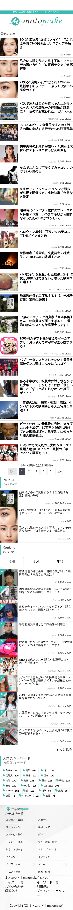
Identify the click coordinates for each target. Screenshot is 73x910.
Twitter (13, 770)
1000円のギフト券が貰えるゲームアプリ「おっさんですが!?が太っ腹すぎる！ (46, 342)
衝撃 (32, 770)
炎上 (49, 770)
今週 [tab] (12, 561)
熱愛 (11, 796)
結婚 (12, 780)
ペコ (53, 582)
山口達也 (52, 786)
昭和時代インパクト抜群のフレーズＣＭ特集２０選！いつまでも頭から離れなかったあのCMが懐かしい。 (46, 214)
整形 (12, 786)
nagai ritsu (51, 688)
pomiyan (52, 140)
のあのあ (52, 162)
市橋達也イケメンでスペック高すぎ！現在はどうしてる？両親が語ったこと (45, 608)
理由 (47, 780)
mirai (51, 290)
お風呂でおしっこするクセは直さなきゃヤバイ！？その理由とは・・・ (45, 714)
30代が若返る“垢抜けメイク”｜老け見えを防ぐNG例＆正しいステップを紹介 (46, 43)
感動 (63, 791)
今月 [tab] (36, 561)
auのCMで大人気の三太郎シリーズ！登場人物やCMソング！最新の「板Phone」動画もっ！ (46, 449)
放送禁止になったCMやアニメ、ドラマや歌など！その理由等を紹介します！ (45, 643)
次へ (60, 471)
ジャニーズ (31, 796)
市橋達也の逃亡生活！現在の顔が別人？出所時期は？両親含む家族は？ (45, 573)
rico (51, 332)
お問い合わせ (14, 886)
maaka (55, 460)
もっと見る (64, 749)
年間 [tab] (60, 561)
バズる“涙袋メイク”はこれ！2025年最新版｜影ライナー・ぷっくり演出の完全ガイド (46, 86)
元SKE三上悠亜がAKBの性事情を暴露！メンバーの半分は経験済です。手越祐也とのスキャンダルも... (45, 680)
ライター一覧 (14, 882)
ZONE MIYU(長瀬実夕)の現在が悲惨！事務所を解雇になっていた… (45, 696)
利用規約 (43, 886)
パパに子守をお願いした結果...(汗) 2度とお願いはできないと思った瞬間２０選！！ (46, 278)
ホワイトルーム (51, 354)
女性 (51, 796)
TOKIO (13, 791)
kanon (55, 183)
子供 (65, 780)
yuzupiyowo (53, 119)
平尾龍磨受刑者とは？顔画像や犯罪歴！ (43, 624)
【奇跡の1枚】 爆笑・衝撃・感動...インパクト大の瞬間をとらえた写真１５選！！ (46, 406)
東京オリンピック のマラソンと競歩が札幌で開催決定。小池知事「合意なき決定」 (46, 192)
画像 (32, 775)
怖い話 (31, 786)
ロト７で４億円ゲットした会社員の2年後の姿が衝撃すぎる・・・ (45, 732)
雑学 (47, 791)
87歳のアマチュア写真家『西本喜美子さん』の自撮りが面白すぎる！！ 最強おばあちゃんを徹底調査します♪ (46, 320)
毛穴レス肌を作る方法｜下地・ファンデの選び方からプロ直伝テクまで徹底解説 (46, 64)
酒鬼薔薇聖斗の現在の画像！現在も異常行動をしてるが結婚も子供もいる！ (45, 590)
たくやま (50, 375)
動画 (29, 780)
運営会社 (11, 891)
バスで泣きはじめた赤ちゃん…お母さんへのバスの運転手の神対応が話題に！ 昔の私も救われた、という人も (46, 107)
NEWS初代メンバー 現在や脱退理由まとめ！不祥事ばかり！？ (44, 661)
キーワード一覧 (48, 882)
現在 (50, 775)
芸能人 (13, 775)
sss (62, 55)
